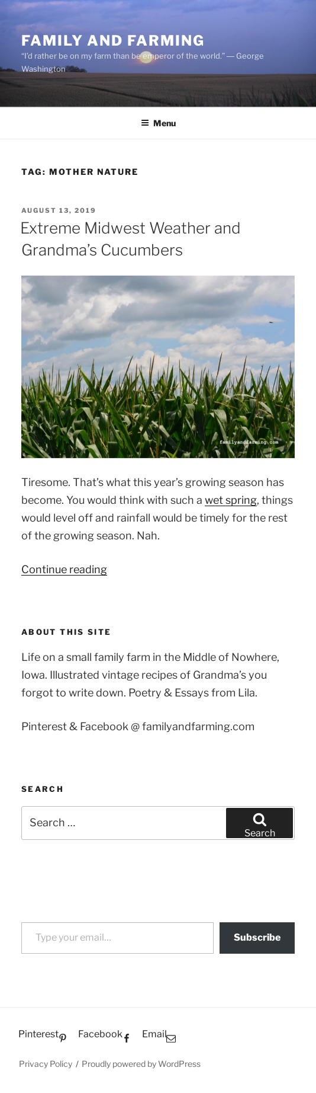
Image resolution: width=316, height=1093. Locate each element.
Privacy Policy (45, 1064)
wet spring (231, 500)
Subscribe (257, 937)
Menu (158, 123)
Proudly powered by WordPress (141, 1064)
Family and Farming (113, 40)
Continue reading (64, 569)
